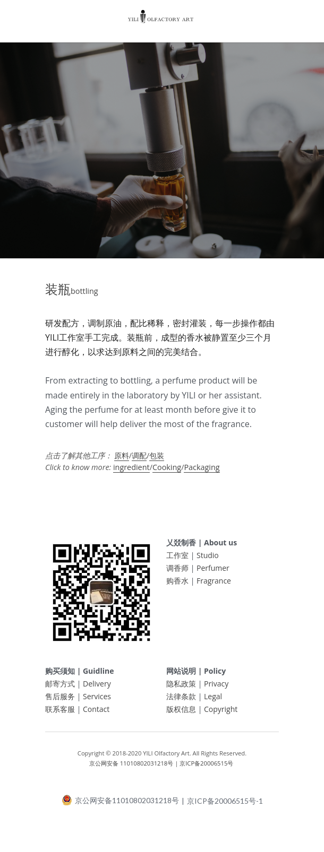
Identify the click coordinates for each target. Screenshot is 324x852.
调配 (139, 460)
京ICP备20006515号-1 (225, 805)
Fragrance (214, 585)
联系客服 (60, 714)
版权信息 (181, 714)
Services (97, 701)
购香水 (177, 585)
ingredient (131, 472)
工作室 (177, 560)
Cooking (166, 472)
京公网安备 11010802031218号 (131, 767)
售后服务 (60, 701)
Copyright (220, 714)
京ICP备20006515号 (206, 767)
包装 (156, 460)
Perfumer (213, 573)
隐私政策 (181, 688)
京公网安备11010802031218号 (120, 804)
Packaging (201, 472)
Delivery (97, 688)
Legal (213, 701)
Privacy (216, 688)
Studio (208, 560)
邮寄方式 (60, 688)
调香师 (177, 573)
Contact (96, 714)
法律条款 (181, 701)
